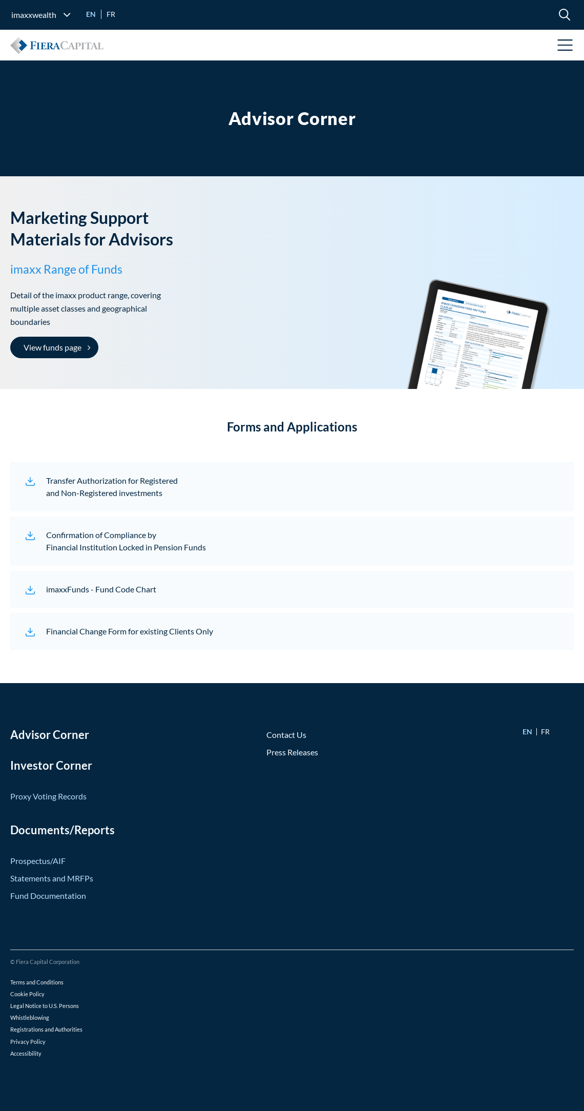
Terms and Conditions (37, 982)
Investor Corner (51, 765)
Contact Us (286, 734)
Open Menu (565, 45)
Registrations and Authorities (46, 1029)
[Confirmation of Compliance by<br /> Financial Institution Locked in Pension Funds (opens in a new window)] (292, 541)
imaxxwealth (33, 14)
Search (564, 14)
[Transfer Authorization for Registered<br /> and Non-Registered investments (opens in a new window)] (292, 486)
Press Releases (292, 752)
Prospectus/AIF (38, 861)
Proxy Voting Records (48, 796)
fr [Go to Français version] (111, 14)
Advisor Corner (49, 735)
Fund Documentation (48, 895)
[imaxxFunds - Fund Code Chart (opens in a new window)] (292, 589)
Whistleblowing (29, 1017)
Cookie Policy (27, 994)
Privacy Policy (28, 1041)
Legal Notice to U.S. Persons (44, 1005)
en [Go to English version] (91, 14)
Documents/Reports (62, 830)
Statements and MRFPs (51, 878)
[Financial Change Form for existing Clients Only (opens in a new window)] (292, 631)
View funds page (52, 347)
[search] (564, 14)
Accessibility (25, 1053)
